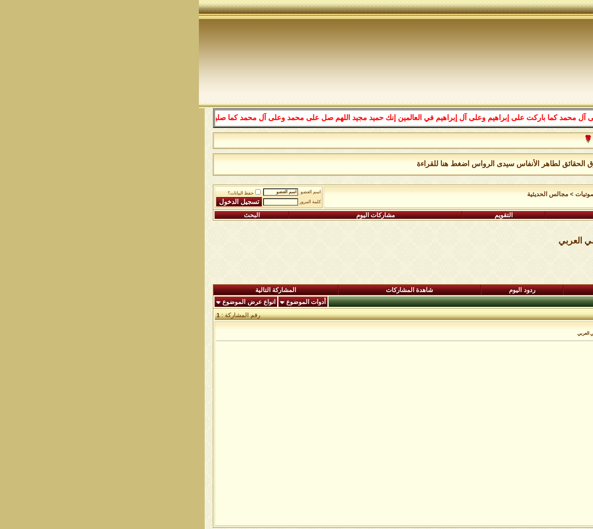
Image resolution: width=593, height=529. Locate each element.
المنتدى (546, 290)
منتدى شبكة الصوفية (541, 194)
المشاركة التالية (76, 290)
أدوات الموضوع (107, 302)
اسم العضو (112, 192)
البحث (53, 215)
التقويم (305, 215)
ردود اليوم (323, 290)
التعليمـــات (412, 215)
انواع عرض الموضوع (49, 302)
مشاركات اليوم (176, 215)
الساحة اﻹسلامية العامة (477, 194)
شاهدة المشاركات (210, 290)
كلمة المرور (111, 202)
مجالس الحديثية (348, 194)
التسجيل (528, 215)
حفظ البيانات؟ (45, 193)
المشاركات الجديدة (439, 290)
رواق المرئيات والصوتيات (408, 194)
